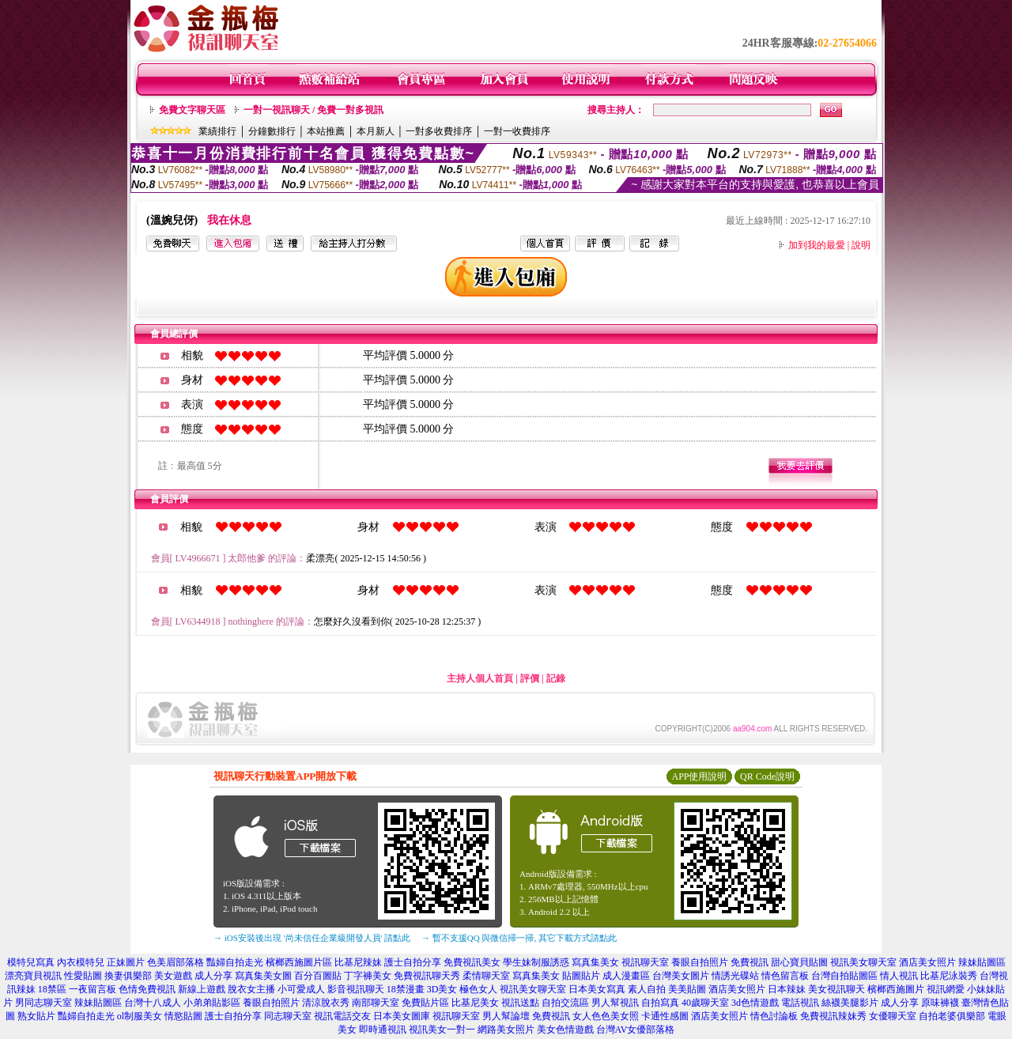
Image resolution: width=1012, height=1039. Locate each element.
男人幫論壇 (506, 1016)
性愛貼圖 (83, 975)
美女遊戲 (173, 975)
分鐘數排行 (272, 131)
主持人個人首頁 (480, 678)
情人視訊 (899, 975)
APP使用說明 (699, 776)
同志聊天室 (288, 1016)
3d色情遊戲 (755, 1002)
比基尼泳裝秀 (948, 975)
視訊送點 (520, 1002)
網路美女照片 (506, 1029)
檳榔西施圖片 (895, 989)
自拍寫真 (660, 1002)
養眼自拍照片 (699, 962)
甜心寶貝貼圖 (799, 962)
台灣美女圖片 (680, 975)
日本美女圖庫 (401, 1016)
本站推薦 (326, 131)
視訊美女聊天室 (863, 962)
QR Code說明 (767, 776)
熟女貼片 (36, 1016)
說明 (861, 245)
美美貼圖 (687, 989)
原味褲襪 (940, 1002)
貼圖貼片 (581, 975)
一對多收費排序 (439, 131)
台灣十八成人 (152, 1002)
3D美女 (442, 989)
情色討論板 (774, 1016)
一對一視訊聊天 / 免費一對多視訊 (313, 109)
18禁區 (52, 989)
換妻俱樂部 (128, 975)
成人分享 (213, 975)
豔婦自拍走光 (234, 962)
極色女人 (478, 989)
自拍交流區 (565, 1002)
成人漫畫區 (626, 975)
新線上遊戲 (201, 989)
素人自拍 (647, 989)
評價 (529, 678)
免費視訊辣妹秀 (833, 1016)
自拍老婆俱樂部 (952, 1016)
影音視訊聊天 (355, 989)
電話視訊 (800, 1002)
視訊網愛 (946, 989)
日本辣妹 (787, 989)
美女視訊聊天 (836, 989)
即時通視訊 (382, 1029)
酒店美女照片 (927, 962)
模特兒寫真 (31, 962)
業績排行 (217, 131)
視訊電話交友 (342, 1016)
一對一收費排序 (517, 131)
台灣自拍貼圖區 (844, 975)
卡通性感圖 (665, 1016)
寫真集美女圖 (263, 975)
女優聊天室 (892, 1016)
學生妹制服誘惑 (536, 962)
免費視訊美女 (472, 962)
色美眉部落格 (175, 962)
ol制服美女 (139, 1016)
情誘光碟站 (735, 975)
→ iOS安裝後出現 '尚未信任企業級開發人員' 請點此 (311, 938)
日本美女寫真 (596, 989)
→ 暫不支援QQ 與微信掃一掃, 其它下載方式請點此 (519, 938)
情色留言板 (785, 975)
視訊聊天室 (645, 962)
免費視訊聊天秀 (427, 975)
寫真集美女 (595, 962)
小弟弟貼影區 (211, 1002)
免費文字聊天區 (192, 109)
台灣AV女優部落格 (635, 1029)
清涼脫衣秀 (325, 1002)
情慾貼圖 (183, 1016)
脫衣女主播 (251, 989)
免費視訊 (749, 962)
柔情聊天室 (486, 975)
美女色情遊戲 (565, 1029)
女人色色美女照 (605, 1016)
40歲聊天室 (705, 1002)
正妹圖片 (126, 962)
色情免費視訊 (147, 989)
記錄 (555, 678)
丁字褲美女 (367, 975)
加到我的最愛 (816, 245)
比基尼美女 (475, 1002)
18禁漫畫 (406, 989)
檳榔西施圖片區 (299, 962)
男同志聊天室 (43, 1002)
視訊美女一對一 (442, 1029)
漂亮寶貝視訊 (33, 975)
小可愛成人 (301, 989)
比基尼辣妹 (358, 962)
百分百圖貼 (318, 975)
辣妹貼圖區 (982, 962)
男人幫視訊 (615, 1002)
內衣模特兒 (80, 962)
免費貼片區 (425, 1002)
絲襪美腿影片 (849, 1002)
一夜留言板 (92, 989)
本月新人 (376, 131)
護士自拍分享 (412, 962)
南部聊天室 (375, 1002)
